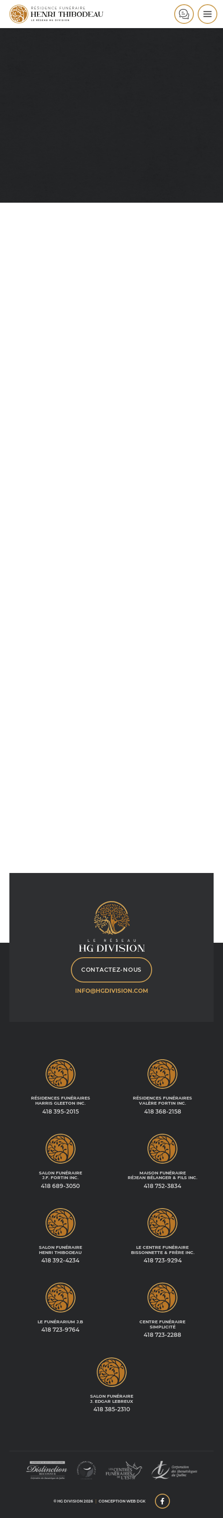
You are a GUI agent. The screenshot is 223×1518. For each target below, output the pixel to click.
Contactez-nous (111, 969)
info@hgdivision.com (111, 990)
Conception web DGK (122, 1501)
